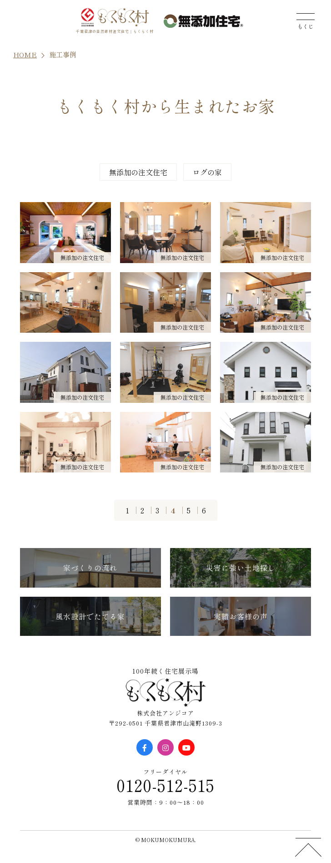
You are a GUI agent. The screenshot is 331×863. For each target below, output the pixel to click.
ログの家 (207, 172)
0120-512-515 (165, 785)
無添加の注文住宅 (138, 172)
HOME (25, 54)
